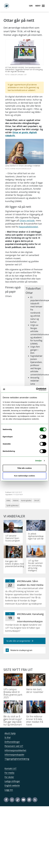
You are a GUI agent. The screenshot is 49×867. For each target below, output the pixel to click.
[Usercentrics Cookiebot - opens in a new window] (36, 389)
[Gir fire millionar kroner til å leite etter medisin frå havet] (35, 714)
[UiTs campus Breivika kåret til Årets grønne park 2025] (13, 686)
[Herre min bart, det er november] (35, 684)
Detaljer (38, 461)
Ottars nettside (27, 220)
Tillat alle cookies (24, 468)
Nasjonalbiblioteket (28, 226)
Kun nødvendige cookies (24, 476)
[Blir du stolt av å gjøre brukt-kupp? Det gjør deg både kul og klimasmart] (13, 714)
